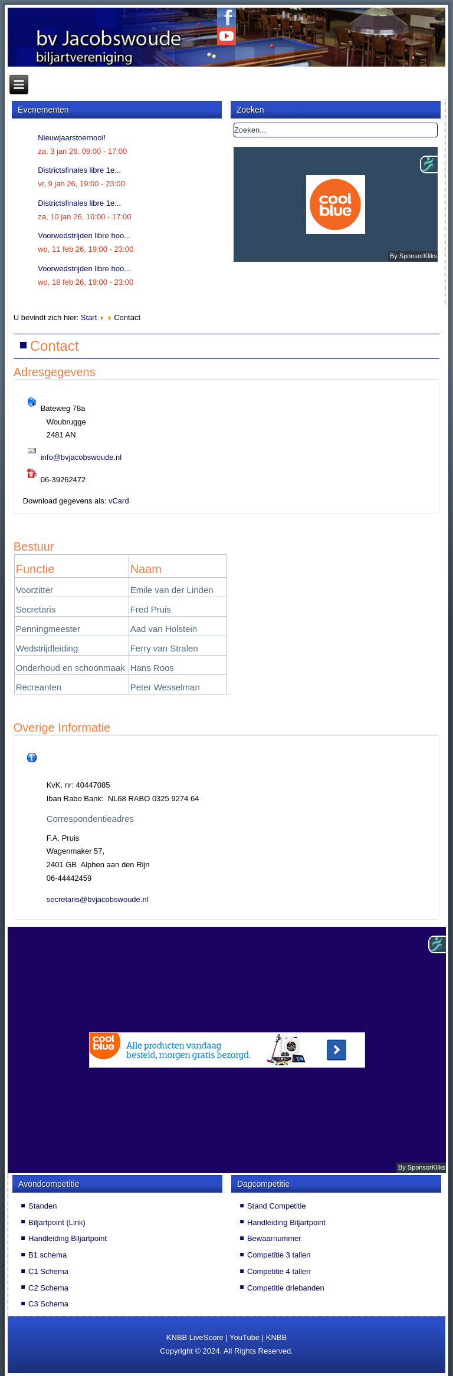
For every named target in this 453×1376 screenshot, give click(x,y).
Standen (42, 1205)
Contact (54, 346)
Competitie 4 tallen (279, 1271)
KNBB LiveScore (195, 1337)
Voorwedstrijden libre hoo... (84, 235)
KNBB (276, 1337)
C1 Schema (48, 1271)
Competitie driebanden (285, 1287)
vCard (119, 500)
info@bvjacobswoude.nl (81, 457)
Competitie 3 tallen (279, 1254)
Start (89, 317)
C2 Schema (48, 1287)
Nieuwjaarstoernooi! (72, 137)
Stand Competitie (276, 1205)
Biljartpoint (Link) (57, 1222)
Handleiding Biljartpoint (67, 1238)
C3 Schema (48, 1303)
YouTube (244, 1337)
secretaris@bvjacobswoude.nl (98, 899)
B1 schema (47, 1254)
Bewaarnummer (274, 1238)
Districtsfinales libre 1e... (79, 170)
